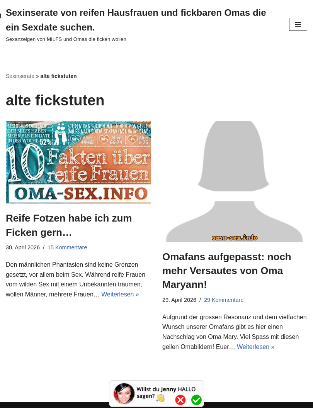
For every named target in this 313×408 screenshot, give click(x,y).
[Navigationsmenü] (298, 24)
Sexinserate (20, 76)
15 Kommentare (67, 247)
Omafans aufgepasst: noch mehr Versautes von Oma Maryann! (226, 271)
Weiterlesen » (120, 294)
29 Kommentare (223, 300)
